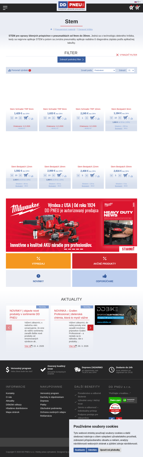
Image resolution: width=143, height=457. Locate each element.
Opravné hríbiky (85, 29)
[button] (9, 328)
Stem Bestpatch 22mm (88, 166)
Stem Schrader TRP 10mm (88, 109)
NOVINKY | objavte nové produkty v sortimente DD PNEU (25, 314)
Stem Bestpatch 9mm (121, 109)
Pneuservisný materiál (65, 29)
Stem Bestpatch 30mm (121, 166)
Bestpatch (118, 128)
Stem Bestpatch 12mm (21, 166)
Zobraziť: (122, 70)
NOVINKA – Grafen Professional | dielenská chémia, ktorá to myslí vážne (71, 314)
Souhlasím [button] (80, 450)
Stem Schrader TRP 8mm (55, 109)
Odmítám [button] (92, 450)
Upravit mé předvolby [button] (110, 450)
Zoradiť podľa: (86, 70)
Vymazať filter (128, 53)
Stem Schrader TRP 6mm (22, 109)
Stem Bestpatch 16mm (54, 166)
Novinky (42, 307)
